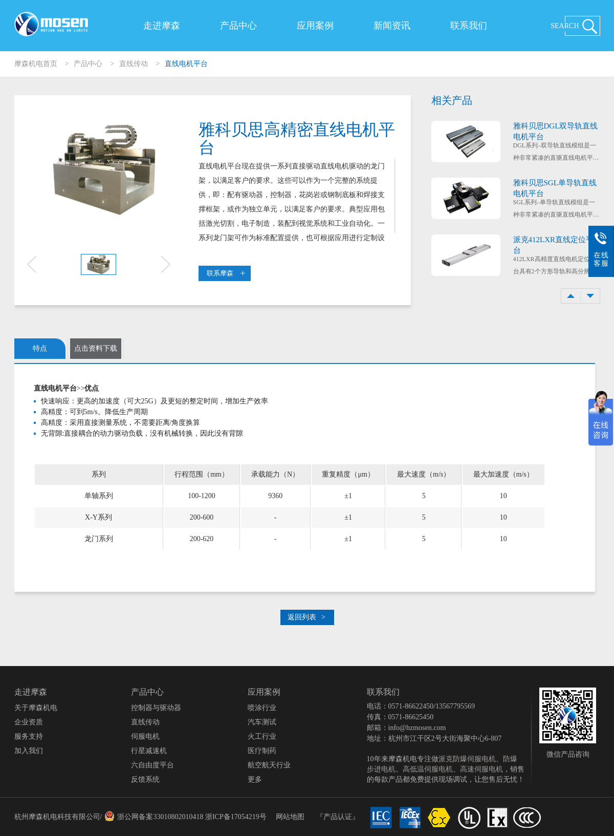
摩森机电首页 (35, 64)
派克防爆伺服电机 (467, 759)
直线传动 (133, 64)
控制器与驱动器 (156, 708)
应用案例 (315, 25)
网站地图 (290, 817)
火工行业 (262, 736)
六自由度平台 (152, 765)
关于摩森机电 (35, 708)
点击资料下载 (95, 348)
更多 (255, 779)
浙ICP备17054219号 (236, 817)
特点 (40, 348)
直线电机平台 (186, 64)
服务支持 (28, 736)
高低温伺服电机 (428, 769)
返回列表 (306, 617)
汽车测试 (262, 722)
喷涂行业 (262, 708)
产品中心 (238, 25)
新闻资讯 (392, 25)
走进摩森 (161, 25)
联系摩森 (226, 273)
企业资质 (28, 722)
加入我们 (28, 751)
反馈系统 (145, 779)
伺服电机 (145, 736)
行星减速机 (149, 751)
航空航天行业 (269, 765)
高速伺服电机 (481, 769)
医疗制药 (262, 751)
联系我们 (468, 25)
